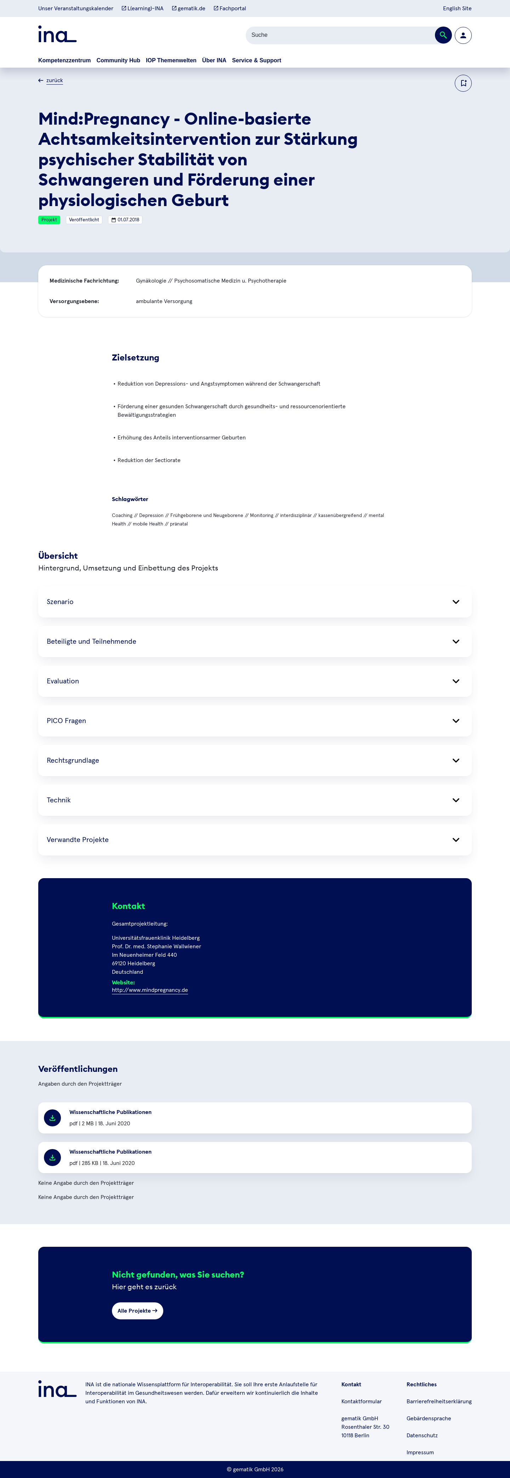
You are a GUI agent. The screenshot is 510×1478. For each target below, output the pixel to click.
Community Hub (118, 60)
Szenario (255, 602)
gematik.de (188, 8)
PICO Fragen (255, 721)
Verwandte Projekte (255, 840)
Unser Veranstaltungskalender (75, 8)
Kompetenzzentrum (64, 60)
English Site (457, 8)
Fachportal (230, 8)
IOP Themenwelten (171, 60)
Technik (255, 800)
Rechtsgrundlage (255, 761)
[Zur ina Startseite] (57, 35)
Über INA (214, 60)
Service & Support (256, 60)
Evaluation (255, 681)
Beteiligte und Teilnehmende (255, 642)
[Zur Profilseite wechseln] (463, 35)
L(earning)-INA (143, 8)
